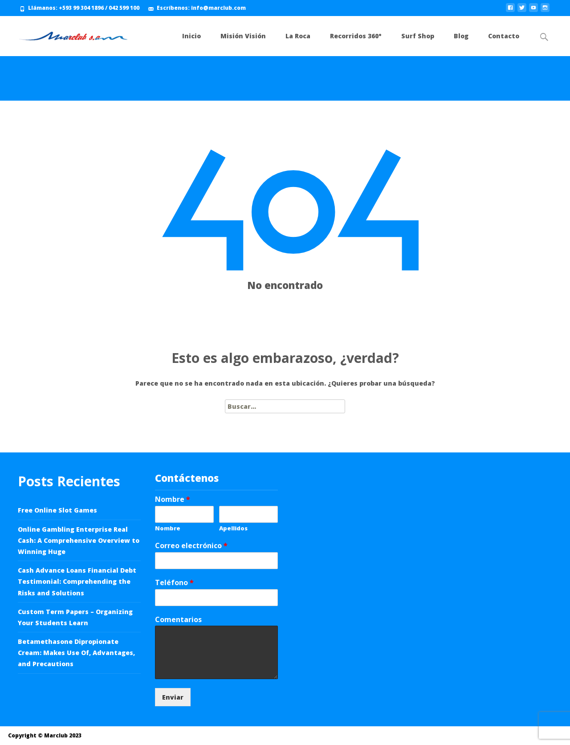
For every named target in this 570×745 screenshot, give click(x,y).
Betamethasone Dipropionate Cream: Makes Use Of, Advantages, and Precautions (76, 652)
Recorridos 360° (356, 36)
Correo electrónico (191, 545)
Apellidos (233, 528)
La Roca (297, 36)
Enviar (172, 697)
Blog (461, 36)
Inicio (191, 36)
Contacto (503, 36)
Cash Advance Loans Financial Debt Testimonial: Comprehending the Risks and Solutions (77, 581)
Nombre (172, 499)
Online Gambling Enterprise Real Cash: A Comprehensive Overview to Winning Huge (78, 540)
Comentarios (178, 619)
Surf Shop (417, 36)
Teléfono (174, 582)
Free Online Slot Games (57, 510)
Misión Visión (243, 36)
